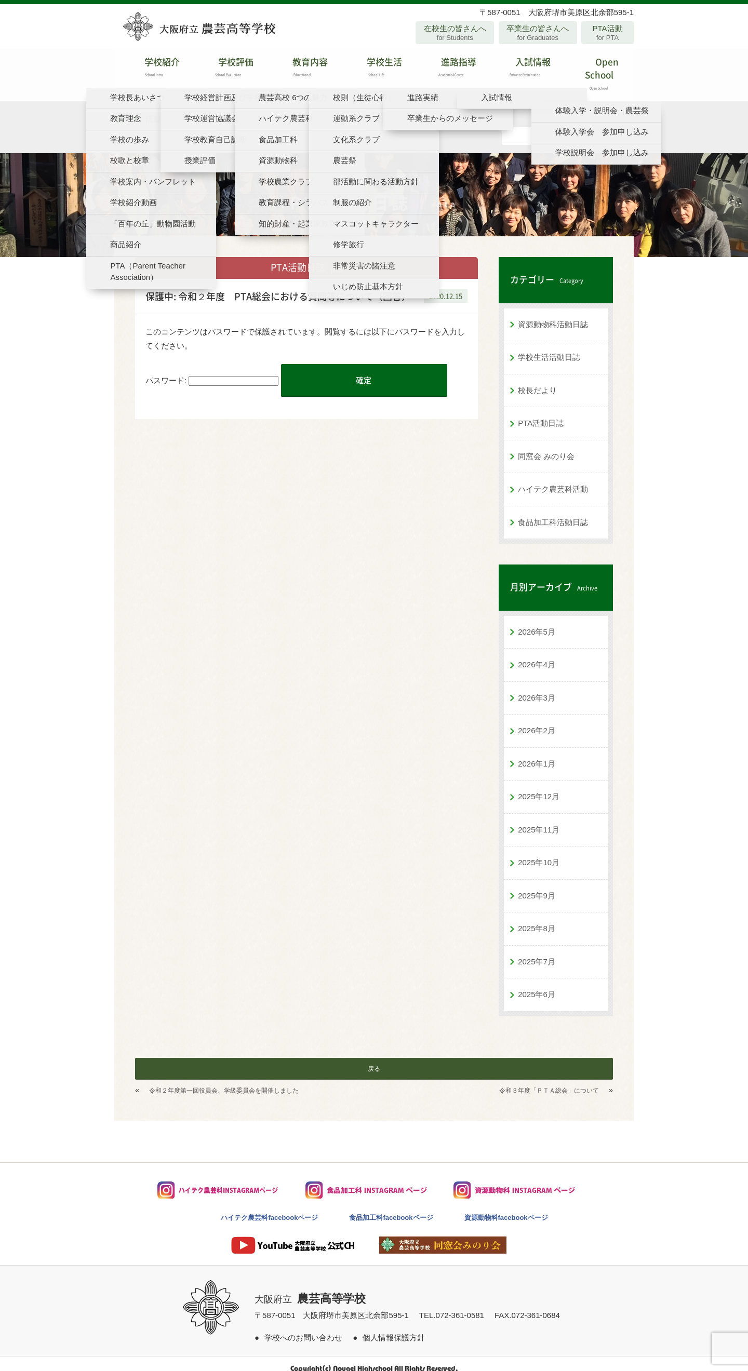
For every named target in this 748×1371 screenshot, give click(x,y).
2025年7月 (536, 951)
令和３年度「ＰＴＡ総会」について (549, 1080)
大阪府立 (310, 1289)
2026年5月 (536, 621)
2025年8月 (536, 918)
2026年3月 (536, 687)
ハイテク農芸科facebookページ (269, 1208)
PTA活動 (607, 33)
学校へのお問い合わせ (303, 1327)
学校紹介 (151, 70)
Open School (597, 70)
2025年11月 (538, 819)
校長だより (537, 380)
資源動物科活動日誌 (553, 314)
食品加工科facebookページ (391, 1208)
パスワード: (211, 370)
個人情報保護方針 (394, 1327)
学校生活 (374, 70)
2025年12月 (538, 786)
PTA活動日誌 (541, 413)
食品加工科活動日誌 (553, 512)
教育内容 (300, 70)
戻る (374, 1059)
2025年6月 (536, 984)
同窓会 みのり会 (546, 446)
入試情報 (522, 70)
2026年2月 (536, 720)
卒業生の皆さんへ (538, 33)
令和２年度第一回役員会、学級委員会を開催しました (224, 1080)
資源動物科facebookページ (506, 1208)
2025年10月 (538, 852)
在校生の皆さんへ (455, 33)
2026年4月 (536, 654)
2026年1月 (536, 753)
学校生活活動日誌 (549, 347)
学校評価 (226, 70)
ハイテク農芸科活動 (553, 479)
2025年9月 (536, 885)
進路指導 (448, 70)
